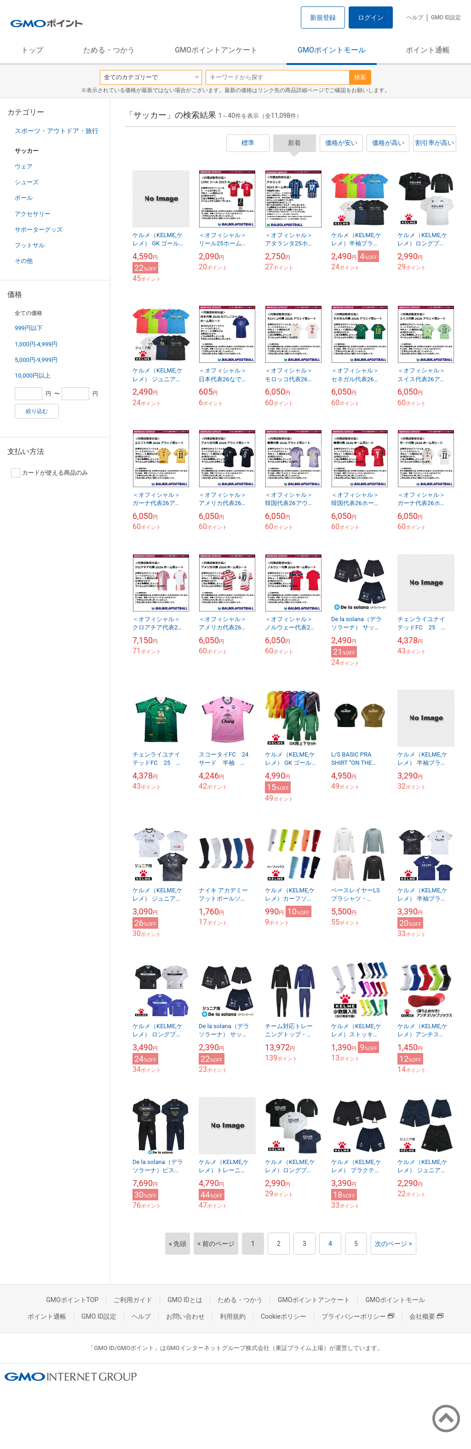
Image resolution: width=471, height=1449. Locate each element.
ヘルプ (415, 17)
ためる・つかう (109, 50)
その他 (24, 260)
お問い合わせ (185, 1316)
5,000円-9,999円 (36, 359)
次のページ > (393, 1243)
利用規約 (233, 1316)
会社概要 (426, 1316)
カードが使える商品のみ (49, 472)
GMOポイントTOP (72, 1300)
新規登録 (323, 17)
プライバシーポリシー (358, 1316)
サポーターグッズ (39, 229)
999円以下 (29, 328)
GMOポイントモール (332, 50)
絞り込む (37, 411)
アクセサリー (33, 213)
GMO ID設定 (446, 17)
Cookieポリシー (283, 1316)
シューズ (27, 182)
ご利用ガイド (133, 1300)
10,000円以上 (33, 375)
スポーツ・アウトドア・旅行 (56, 130)
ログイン (371, 17)
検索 (360, 77)
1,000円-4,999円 (36, 344)
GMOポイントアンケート (216, 50)
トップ (32, 50)
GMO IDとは (184, 1300)
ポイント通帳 (428, 50)
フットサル (30, 245)
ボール (24, 197)
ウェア (24, 166)
